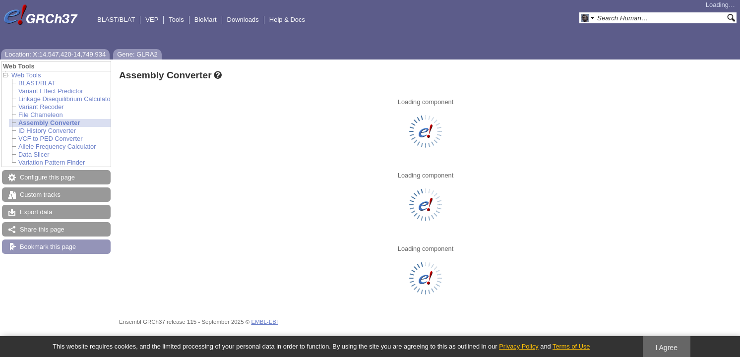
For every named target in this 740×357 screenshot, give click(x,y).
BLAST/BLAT (116, 19)
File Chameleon (40, 115)
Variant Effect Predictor (50, 91)
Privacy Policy (519, 346)
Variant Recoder (41, 107)
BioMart (205, 19)
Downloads (243, 19)
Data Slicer (34, 154)
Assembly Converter (49, 122)
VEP (151, 19)
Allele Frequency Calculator (57, 146)
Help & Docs (287, 19)
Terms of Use (571, 346)
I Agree (666, 348)
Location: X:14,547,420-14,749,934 (55, 54)
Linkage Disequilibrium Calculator (65, 99)
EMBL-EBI (264, 322)
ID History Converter (47, 130)
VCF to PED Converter (50, 138)
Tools (176, 19)
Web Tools (26, 75)
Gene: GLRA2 (137, 54)
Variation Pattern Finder (51, 162)
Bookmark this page (48, 246)
